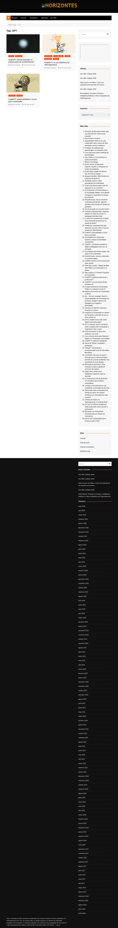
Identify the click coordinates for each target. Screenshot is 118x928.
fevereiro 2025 (83, 570)
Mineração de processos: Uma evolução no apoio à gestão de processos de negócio (95, 367)
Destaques (44, 18)
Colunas (23, 18)
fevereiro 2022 (83, 720)
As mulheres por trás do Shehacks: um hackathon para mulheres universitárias (96, 381)
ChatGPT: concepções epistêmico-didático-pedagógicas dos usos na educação (96, 247)
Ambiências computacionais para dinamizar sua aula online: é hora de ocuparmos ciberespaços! (97, 228)
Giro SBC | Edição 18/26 (88, 89)
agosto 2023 (82, 648)
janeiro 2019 (82, 832)
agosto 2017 (82, 866)
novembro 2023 (83, 635)
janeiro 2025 (82, 575)
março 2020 (82, 815)
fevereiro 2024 (83, 622)
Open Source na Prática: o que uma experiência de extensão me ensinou (92, 84)
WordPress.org (85, 451)
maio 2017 (81, 879)
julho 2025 (81, 549)
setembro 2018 (83, 836)
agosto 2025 (82, 545)
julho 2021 (81, 746)
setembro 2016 (83, 900)
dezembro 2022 (83, 682)
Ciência (11, 56)
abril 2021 (81, 759)
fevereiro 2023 (83, 673)
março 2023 (82, 669)
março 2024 (82, 617)
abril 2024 (81, 613)
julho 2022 (81, 703)
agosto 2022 (82, 699)
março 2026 (82, 515)
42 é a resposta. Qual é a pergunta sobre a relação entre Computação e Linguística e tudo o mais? (97, 327)
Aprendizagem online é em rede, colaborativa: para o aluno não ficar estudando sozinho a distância (96, 143)
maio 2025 (81, 557)
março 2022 (82, 716)
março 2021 (82, 763)
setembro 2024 (83, 592)
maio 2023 (81, 660)
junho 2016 (82, 913)
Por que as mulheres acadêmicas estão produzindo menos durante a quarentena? (96, 407)
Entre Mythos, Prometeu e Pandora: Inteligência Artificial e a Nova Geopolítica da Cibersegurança (94, 96)
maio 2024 (81, 609)
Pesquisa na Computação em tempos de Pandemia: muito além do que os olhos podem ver (97, 315)
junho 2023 (82, 656)
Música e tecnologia (91, 162)
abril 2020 (81, 810)
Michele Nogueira (50, 68)
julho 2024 (81, 600)
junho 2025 (82, 553)
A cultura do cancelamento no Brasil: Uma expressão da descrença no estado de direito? (97, 221)
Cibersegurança (58, 56)
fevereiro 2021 (83, 767)
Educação (18, 56)
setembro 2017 (83, 862)
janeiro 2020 (82, 823)
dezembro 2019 (83, 827)
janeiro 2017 (82, 892)
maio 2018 (81, 845)
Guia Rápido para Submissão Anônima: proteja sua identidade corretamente (95, 240)
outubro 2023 (82, 639)
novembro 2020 (83, 780)
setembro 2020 (83, 789)
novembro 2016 (83, 896)
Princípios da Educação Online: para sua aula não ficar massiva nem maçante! (97, 134)
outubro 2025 (82, 536)
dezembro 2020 (83, 776)
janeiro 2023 (82, 678)
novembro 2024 (83, 583)
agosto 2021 (82, 742)
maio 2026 (81, 506)
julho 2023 (81, 652)
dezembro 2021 (83, 729)
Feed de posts (85, 442)
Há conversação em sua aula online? (97, 209)
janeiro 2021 (82, 772)
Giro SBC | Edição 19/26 (88, 78)
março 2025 (82, 566)
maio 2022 (81, 712)
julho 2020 (81, 797)
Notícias (56, 59)
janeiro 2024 (82, 626)
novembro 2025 (83, 532)
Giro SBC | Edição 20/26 (88, 74)
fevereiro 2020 (83, 819)
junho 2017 (82, 875)
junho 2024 (82, 605)
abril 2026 (81, 510)
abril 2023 (81, 665)
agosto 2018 (82, 840)
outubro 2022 (82, 690)
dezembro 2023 (83, 630)
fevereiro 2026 (83, 519)
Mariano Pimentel (14, 65)
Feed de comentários (87, 447)
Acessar (83, 438)
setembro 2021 (83, 737)
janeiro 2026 (82, 523)
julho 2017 (81, 870)
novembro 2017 (83, 853)
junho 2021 (82, 750)
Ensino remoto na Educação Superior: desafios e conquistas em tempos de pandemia (96, 167)
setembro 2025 (83, 540)
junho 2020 (82, 802)
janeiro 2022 (82, 725)
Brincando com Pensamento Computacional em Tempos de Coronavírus (95, 414)
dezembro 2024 (83, 579)
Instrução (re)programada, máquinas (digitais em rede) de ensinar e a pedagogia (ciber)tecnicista (97, 214)
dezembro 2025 (83, 528)
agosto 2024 (82, 596)
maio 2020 (81, 806)
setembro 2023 (83, 643)
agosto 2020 (82, 793)
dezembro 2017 (83, 849)
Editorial (14, 18)
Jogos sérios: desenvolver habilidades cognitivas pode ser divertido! (95, 374)
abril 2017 (81, 883)
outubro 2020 (82, 785)
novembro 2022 (83, 686)
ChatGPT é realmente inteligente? (96, 341)
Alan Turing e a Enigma (92, 138)
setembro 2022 (83, 695)
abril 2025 (81, 562)
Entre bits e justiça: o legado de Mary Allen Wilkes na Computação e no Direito (97, 268)
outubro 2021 (82, 733)
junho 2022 (82, 707)
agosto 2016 (82, 905)
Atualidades (33, 18)
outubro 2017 (82, 857)
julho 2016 (81, 909)
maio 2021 (81, 755)
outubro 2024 (82, 587)
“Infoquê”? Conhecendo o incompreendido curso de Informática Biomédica (97, 350)
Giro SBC (53, 18)
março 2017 (82, 887)
